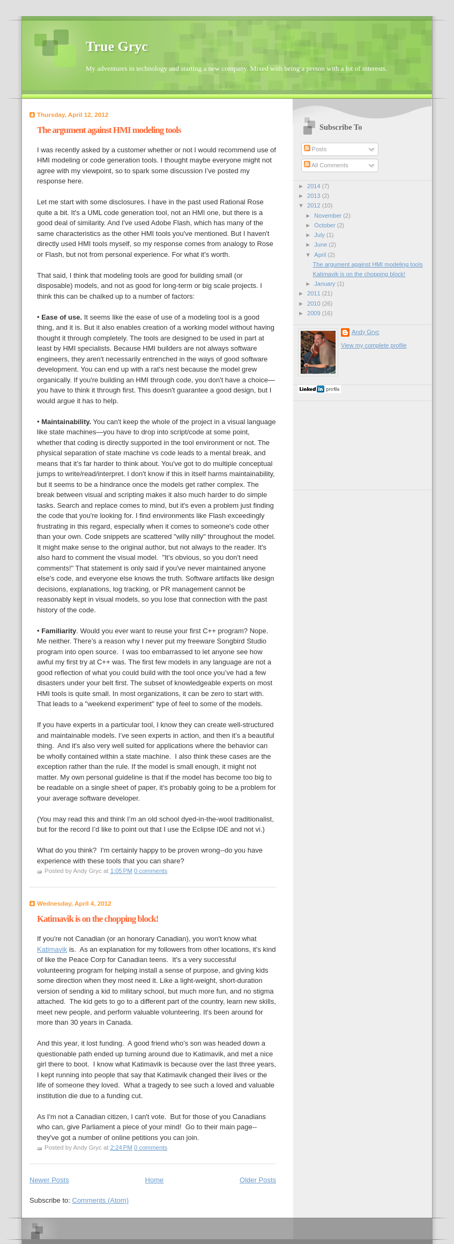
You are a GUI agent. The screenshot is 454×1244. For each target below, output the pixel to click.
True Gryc (117, 46)
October (325, 225)
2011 (314, 293)
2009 (314, 313)
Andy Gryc (365, 332)
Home (154, 1180)
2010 (314, 303)
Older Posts (258, 1180)
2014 (314, 186)
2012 (314, 205)
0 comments (150, 871)
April (321, 254)
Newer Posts (49, 1180)
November (328, 215)
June (321, 244)
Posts (315, 149)
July (320, 235)
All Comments (326, 165)
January (325, 283)
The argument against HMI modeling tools (109, 130)
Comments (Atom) (100, 1200)
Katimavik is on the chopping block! (97, 919)
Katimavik (52, 949)
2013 (314, 195)
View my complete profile (374, 345)
